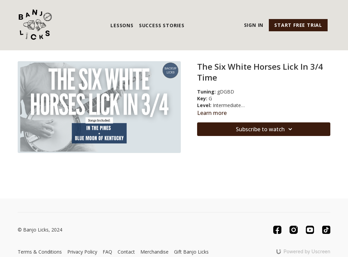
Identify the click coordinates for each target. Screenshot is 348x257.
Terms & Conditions (40, 252)
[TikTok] (326, 230)
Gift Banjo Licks (191, 252)
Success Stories (162, 25)
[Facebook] (277, 230)
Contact (126, 252)
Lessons (122, 25)
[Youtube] (310, 230)
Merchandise (154, 252)
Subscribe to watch (265, 129)
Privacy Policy (82, 252)
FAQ (107, 252)
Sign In (254, 25)
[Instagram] (294, 230)
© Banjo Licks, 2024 (40, 229)
